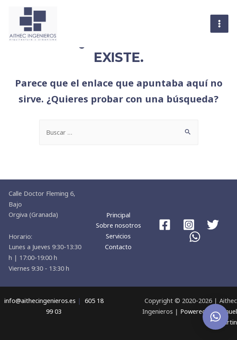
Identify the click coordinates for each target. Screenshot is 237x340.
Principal (118, 214)
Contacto (118, 246)
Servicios (118, 236)
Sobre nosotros (118, 225)
